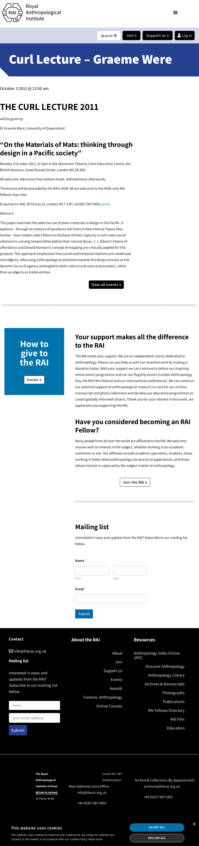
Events (116, 679)
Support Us (112, 670)
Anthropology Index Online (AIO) (157, 655)
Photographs (173, 693)
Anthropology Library (166, 675)
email (105, 204)
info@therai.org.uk (27, 651)
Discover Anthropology (165, 666)
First (78, 579)
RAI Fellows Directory (166, 710)
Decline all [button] (157, 838)
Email (80, 589)
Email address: (34, 716)
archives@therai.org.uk (162, 786)
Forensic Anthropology (103, 697)
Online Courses (109, 706)
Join (118, 662)
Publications (174, 701)
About (117, 653)
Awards (116, 688)
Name (13, 698)
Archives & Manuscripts (165, 684)
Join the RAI (135, 482)
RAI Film (177, 719)
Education (176, 728)
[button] (175, 12)
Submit (84, 614)
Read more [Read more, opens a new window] (96, 839)
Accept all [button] (157, 827)
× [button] (194, 824)
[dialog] (99, 833)
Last (116, 579)
